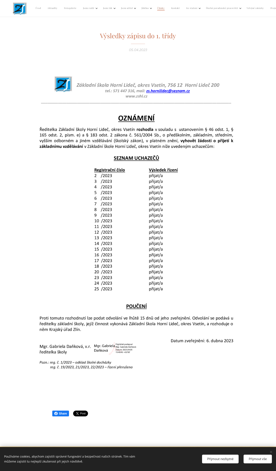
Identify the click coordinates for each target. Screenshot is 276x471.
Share (60, 413)
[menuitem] (145, 8)
